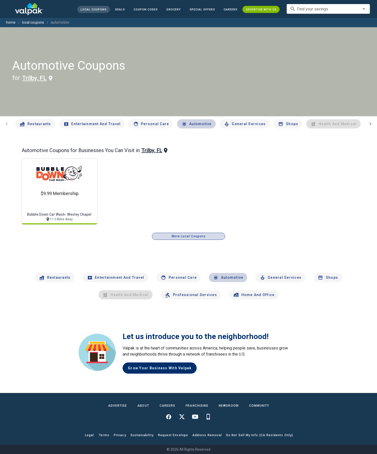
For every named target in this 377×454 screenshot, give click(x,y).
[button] (202, 9)
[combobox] (328, 9)
